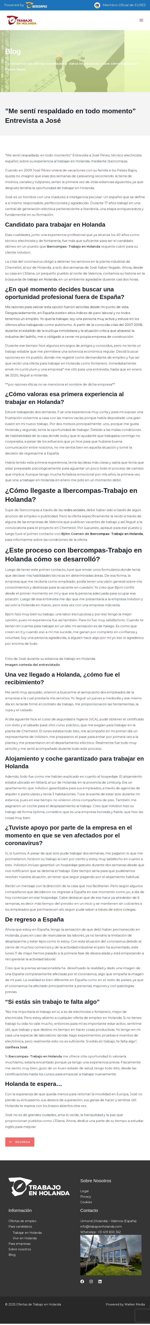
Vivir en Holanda (25, 1240)
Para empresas (19, 1245)
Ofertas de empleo (22, 1222)
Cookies (86, 1204)
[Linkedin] (100, 1283)
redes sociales (75, 511)
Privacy (85, 1198)
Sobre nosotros (19, 1251)
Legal (84, 1193)
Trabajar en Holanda (27, 1234)
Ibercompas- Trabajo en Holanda (116, 535)
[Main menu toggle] (141, 20)
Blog (11, 1256)
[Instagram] (91, 1283)
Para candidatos (20, 1228)
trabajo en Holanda (42, 280)
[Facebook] (82, 1283)
